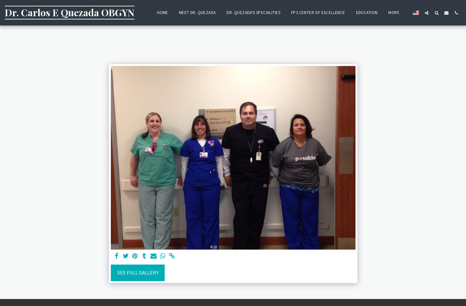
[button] (426, 13)
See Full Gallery (138, 272)
